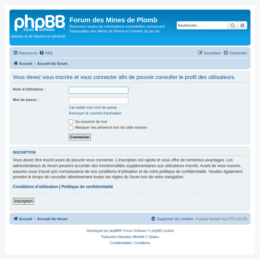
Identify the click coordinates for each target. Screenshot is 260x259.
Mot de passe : (26, 100)
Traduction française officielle (123, 237)
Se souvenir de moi (88, 122)
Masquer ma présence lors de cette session (108, 127)
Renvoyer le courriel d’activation (95, 113)
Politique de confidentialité (87, 186)
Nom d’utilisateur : (29, 89)
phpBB (114, 231)
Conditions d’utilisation (35, 186)
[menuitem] (45, 53)
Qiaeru (154, 237)
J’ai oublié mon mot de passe (93, 107)
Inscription (23, 201)
